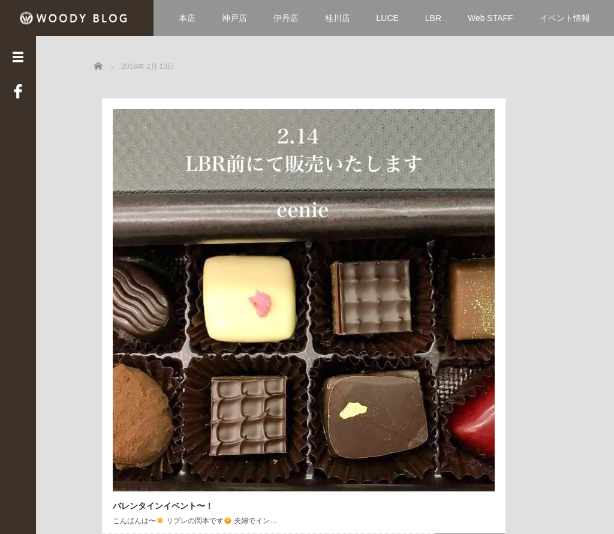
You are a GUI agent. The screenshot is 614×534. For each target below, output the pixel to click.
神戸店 (234, 18)
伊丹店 (286, 18)
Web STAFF (490, 18)
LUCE (388, 18)
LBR (433, 18)
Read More (208, 338)
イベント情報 (565, 18)
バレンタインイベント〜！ (155, 288)
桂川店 (337, 18)
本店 (187, 18)
